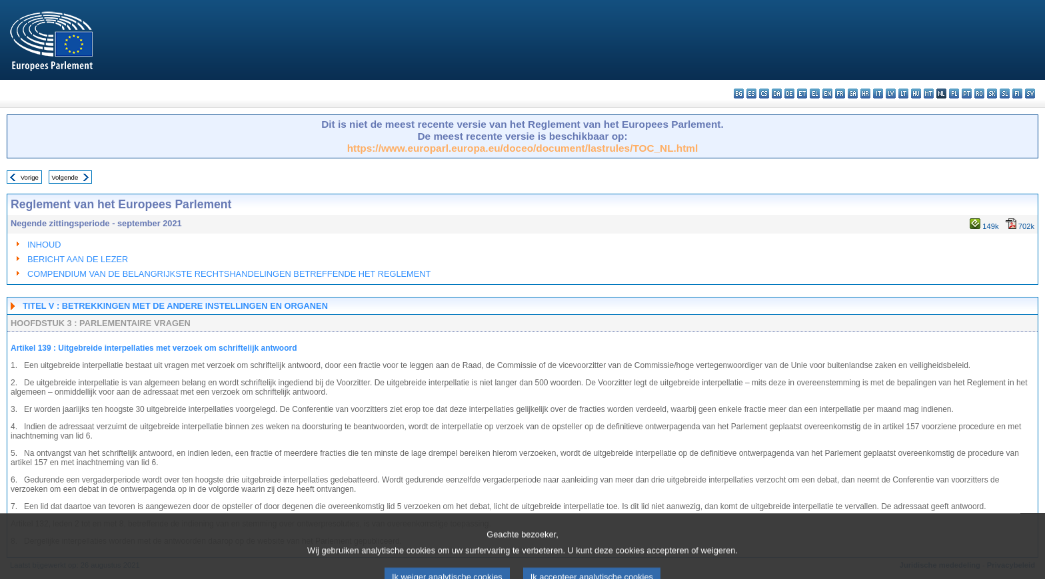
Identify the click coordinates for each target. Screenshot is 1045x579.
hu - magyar (916, 93)
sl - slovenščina (1005, 93)
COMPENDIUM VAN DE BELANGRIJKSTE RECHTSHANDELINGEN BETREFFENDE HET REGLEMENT (229, 274)
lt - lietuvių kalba (903, 93)
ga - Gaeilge (853, 93)
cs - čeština (764, 93)
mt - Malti (929, 93)
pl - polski (954, 93)
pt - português (967, 93)
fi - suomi (1017, 93)
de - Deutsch (789, 93)
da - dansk (777, 93)
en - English (827, 93)
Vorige (30, 177)
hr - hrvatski (865, 93)
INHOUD (44, 245)
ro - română (979, 93)
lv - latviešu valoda (891, 93)
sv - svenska (1030, 93)
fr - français (840, 93)
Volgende (64, 177)
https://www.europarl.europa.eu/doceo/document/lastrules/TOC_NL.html (522, 148)
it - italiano (878, 93)
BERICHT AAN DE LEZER (77, 259)
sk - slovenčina (992, 93)
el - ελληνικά (815, 93)
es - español (751, 93)
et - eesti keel (802, 93)
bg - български (739, 93)
